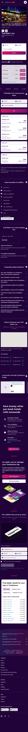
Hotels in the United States (8, 651)
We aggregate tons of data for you (14, 642)
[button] (2, 2)
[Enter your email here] (15, 558)
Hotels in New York (7, 599)
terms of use (19, 568)
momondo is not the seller (14, 639)
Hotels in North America (16, 650)
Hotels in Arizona (19, 651)
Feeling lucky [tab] (7, 592)
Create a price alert (12, 440)
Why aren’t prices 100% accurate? (14, 644)
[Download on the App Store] (14, 709)
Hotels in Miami (6, 614)
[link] (14, 449)
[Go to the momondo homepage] (10, 2)
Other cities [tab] (6, 589)
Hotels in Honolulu (7, 604)
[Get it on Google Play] (5, 709)
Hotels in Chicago (7, 616)
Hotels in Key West (7, 606)
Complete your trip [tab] (17, 592)
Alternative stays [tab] (16, 589)
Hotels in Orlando (7, 610)
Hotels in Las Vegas (7, 601)
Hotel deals (7, 650)
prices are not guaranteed (11, 634)
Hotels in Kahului (7, 608)
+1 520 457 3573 (6, 40)
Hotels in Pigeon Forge (8, 618)
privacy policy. (4, 569)
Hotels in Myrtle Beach (8, 612)
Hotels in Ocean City (8, 620)
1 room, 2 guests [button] (7, 49)
